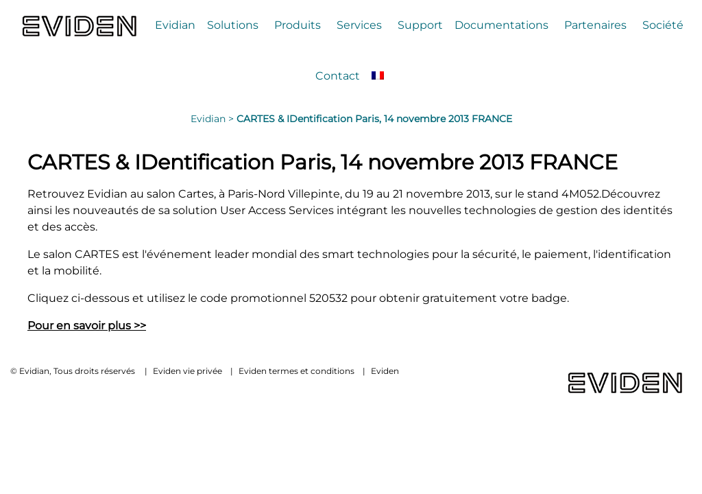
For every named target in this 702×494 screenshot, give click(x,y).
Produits (297, 25)
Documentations (501, 25)
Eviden (385, 371)
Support (420, 25)
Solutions (232, 25)
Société (662, 25)
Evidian (175, 25)
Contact (337, 75)
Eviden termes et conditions (296, 371)
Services (359, 25)
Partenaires (595, 25)
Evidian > (214, 119)
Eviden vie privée (187, 371)
